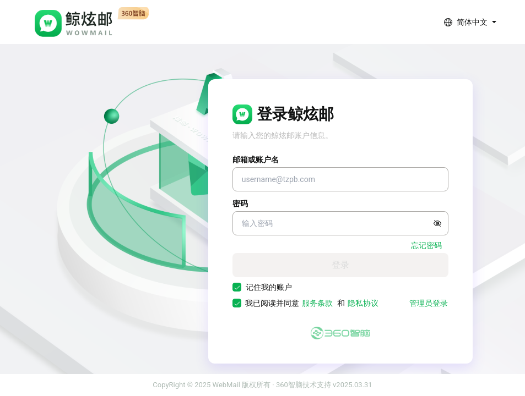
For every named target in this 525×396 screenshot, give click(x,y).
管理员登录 (428, 303)
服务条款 (317, 303)
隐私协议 (363, 303)
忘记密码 (426, 245)
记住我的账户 (269, 287)
